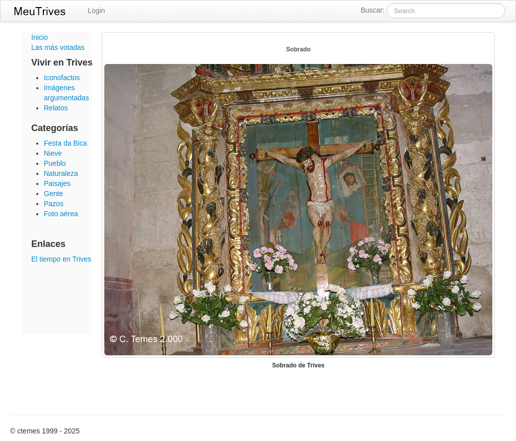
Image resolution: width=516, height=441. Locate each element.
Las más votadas (58, 47)
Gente (53, 194)
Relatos (56, 108)
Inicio (39, 37)
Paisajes (57, 183)
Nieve (53, 153)
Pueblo (55, 163)
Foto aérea (61, 214)
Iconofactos (62, 78)
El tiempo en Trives (61, 259)
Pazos (53, 204)
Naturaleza (61, 173)
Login (96, 11)
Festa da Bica (65, 143)
